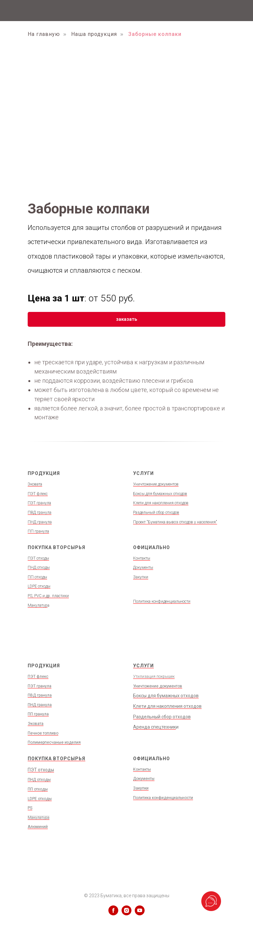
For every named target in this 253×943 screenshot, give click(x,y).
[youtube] (140, 913)
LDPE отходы (39, 586)
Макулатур (37, 605)
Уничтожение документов (156, 484)
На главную (44, 34)
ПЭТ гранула (39, 503)
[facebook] (113, 913)
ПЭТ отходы (38, 558)
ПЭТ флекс (38, 493)
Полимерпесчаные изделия (54, 742)
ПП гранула (38, 531)
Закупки (140, 577)
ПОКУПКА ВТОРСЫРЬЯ (56, 758)
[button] (126, 319)
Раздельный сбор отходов (156, 512)
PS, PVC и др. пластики (48, 596)
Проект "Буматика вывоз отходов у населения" (175, 522)
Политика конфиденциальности (161, 601)
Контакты (141, 558)
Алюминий (38, 826)
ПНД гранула (40, 522)
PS (30, 808)
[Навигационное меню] (241, 10)
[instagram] (126, 913)
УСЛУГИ (143, 665)
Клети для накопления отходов (160, 503)
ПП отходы (37, 577)
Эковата (35, 484)
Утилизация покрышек (154, 676)
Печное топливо (43, 733)
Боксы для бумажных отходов (160, 493)
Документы (143, 567)
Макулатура (38, 817)
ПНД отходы (39, 567)
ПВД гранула (39, 512)
